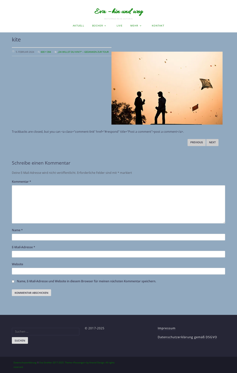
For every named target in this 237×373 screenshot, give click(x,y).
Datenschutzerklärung (25, 362)
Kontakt (158, 25)
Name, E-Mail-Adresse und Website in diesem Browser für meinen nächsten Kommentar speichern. (86, 281)
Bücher (97, 25)
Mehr (134, 25)
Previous (196, 142)
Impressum (167, 328)
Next (212, 142)
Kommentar (21, 182)
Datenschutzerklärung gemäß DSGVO (187, 337)
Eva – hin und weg (118, 11)
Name (17, 230)
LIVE (119, 25)
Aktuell (78, 25)
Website (17, 264)
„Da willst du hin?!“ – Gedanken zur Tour (83, 51)
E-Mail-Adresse (23, 247)
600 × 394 (46, 51)
